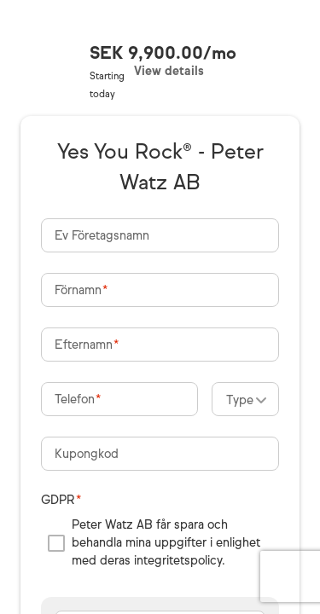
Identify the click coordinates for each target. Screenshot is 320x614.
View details (169, 71)
